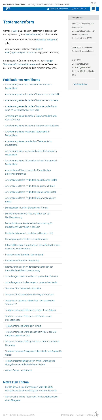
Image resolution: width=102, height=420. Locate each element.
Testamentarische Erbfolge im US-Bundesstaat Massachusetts (28, 318)
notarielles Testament (47, 39)
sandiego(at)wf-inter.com (58, 9)
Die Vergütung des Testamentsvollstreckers (27, 239)
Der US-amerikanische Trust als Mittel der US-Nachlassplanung (28, 215)
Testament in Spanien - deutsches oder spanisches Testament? (30, 302)
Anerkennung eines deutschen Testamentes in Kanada (32, 100)
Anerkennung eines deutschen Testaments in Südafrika (32, 125)
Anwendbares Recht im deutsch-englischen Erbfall (30, 186)
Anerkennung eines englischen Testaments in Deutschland (27, 133)
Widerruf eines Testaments (18, 370)
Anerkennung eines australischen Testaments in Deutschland (29, 86)
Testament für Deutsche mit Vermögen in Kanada (30, 294)
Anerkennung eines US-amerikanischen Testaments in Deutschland (32, 162)
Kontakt (79, 415)
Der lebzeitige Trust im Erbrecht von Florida (26, 207)
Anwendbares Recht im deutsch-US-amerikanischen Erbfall (31, 200)
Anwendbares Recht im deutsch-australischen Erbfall (31, 180)
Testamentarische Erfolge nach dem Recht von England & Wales (33, 353)
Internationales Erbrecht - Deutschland (24, 254)
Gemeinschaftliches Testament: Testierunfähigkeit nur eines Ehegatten (32, 398)
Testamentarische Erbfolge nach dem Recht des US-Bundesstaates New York (31, 334)
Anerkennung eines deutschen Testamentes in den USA (32, 94)
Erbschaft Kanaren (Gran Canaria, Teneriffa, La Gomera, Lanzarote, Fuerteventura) (32, 247)
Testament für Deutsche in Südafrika (23, 288)
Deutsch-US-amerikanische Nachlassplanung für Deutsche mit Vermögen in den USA (29, 225)
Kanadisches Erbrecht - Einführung (22, 260)
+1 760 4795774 (79, 9)
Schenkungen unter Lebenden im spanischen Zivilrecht (32, 276)
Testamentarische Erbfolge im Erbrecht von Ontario (30, 310)
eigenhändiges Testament (24, 52)
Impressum (66, 415)
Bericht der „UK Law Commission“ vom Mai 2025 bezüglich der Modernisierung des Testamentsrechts (31, 389)
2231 (15, 30)
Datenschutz (92, 415)
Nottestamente (33, 34)
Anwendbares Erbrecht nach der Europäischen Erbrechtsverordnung (28, 172)
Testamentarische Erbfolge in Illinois (23, 326)
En (95, 3)
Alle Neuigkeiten (81, 88)
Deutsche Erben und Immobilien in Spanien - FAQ (29, 233)
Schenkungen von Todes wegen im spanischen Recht (31, 282)
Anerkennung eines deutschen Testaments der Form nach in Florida (31, 118)
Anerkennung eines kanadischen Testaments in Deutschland (28, 143)
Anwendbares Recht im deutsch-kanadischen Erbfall (31, 192)
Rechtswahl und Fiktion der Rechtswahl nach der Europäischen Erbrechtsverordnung (29, 268)
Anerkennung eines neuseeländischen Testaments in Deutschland (31, 153)
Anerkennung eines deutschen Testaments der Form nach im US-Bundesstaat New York (31, 108)
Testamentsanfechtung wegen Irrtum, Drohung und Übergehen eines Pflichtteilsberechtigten (30, 362)
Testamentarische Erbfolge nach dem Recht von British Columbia (32, 343)
